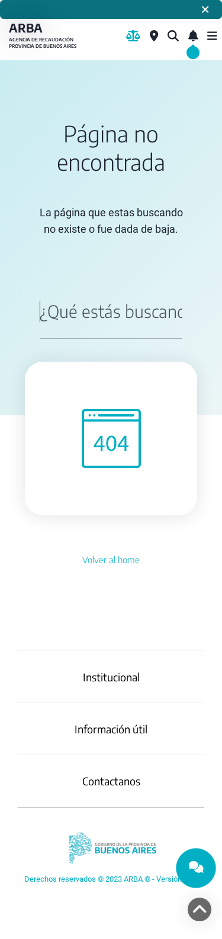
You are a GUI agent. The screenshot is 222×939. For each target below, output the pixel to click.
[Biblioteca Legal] (133, 36)
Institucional (111, 677)
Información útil (111, 729)
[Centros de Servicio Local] (154, 36)
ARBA (44, 36)
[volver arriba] (199, 909)
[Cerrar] (205, 9)
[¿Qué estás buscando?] (173, 36)
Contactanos (111, 781)
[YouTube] (111, 879)
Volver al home (111, 559)
